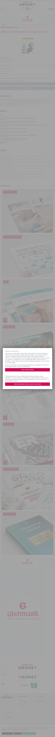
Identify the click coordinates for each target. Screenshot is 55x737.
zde (14, 362)
